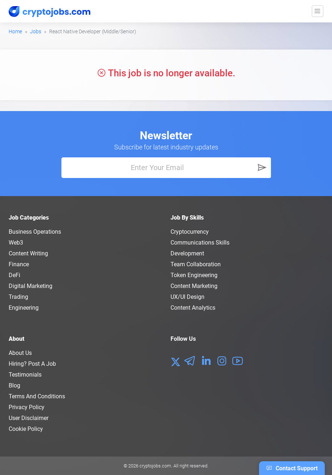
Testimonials (25, 374)
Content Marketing (194, 286)
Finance (19, 264)
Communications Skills (200, 242)
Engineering (24, 307)
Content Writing (28, 253)
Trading (18, 296)
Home (15, 31)
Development (187, 253)
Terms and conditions (37, 396)
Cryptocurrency (190, 231)
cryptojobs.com (155, 465)
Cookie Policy (26, 428)
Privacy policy (26, 407)
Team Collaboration (196, 264)
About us (20, 352)
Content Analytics (193, 307)
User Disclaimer (28, 418)
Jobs (35, 31)
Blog (14, 385)
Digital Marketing (30, 286)
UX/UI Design (187, 296)
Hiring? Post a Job (32, 363)
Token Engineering (194, 275)
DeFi (14, 275)
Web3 (16, 242)
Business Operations (35, 231)
